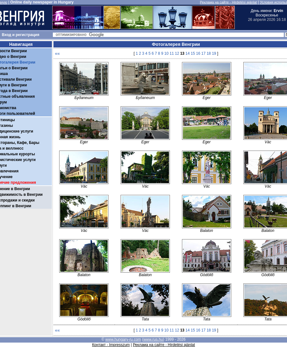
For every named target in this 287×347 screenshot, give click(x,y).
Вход (6, 35)
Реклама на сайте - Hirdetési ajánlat (228, 2)
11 (172, 53)
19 (214, 53)
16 (198, 53)
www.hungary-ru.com (123, 339)
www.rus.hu (153, 339)
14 (187, 53)
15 (193, 53)
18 (209, 53)
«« (57, 53)
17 (203, 53)
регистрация (28, 35)
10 (166, 53)
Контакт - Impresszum (111, 345)
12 (177, 53)
